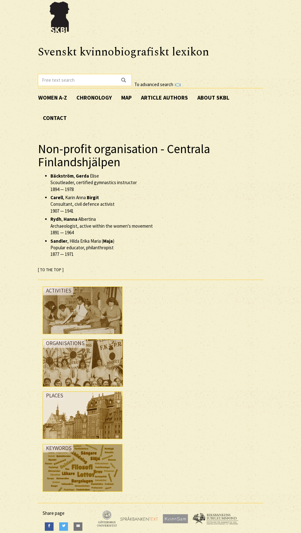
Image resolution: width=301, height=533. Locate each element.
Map (126, 97)
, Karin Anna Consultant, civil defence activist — (82, 204)
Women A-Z (52, 97)
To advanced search (157, 84)
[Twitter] (63, 526)
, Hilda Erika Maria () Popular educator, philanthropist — (82, 247)
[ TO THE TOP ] (51, 269)
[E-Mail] (78, 526)
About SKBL (213, 97)
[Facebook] (49, 526)
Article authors (164, 97)
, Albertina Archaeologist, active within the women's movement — (101, 225)
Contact (55, 118)
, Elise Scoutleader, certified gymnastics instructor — (93, 182)
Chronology (94, 97)
